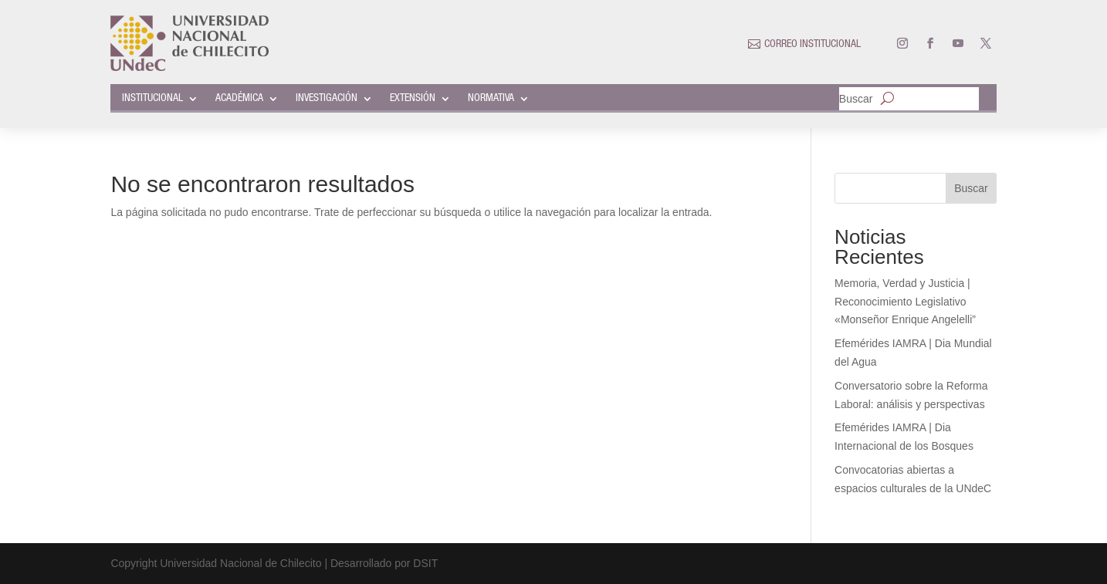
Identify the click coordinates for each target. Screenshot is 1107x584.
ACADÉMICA (239, 98)
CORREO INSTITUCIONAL (812, 44)
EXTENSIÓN (412, 98)
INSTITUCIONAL (152, 98)
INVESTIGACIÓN (326, 98)
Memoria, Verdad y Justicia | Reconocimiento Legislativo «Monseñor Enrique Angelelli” (905, 301)
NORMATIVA (491, 98)
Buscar (856, 99)
